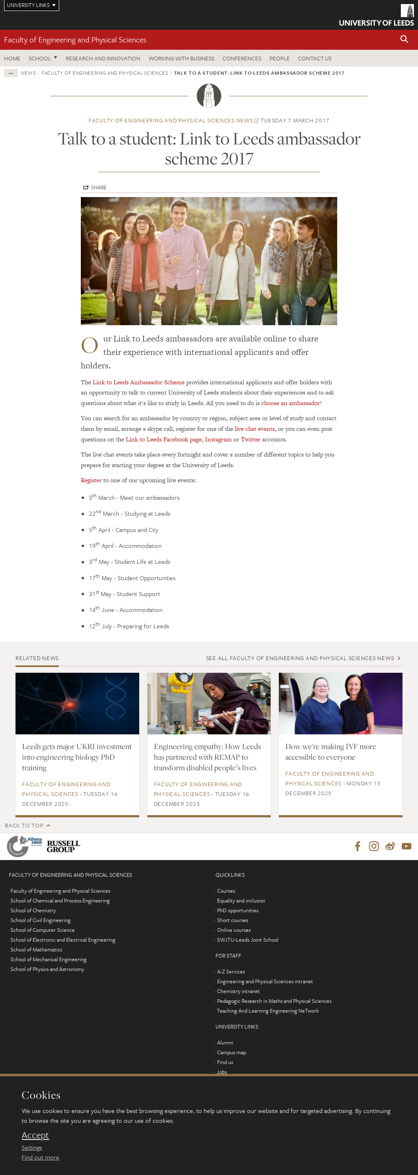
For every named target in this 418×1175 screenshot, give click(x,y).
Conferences (241, 58)
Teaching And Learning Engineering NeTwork (268, 1011)
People (279, 58)
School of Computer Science (43, 930)
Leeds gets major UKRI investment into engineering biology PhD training (77, 757)
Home (12, 58)
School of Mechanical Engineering (49, 959)
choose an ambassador (290, 403)
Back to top (24, 825)
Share (99, 187)
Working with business (181, 58)
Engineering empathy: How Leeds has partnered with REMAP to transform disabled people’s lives (207, 757)
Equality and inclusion (241, 900)
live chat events (255, 428)
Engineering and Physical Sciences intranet (265, 981)
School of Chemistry (33, 910)
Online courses (234, 930)
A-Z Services (231, 971)
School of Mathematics (36, 949)
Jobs (222, 1072)
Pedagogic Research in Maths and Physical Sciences (274, 1001)
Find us (225, 1062)
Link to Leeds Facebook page (164, 439)
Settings (32, 1147)
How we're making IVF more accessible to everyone (330, 751)
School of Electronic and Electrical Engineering (63, 940)
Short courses (232, 920)
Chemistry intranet (238, 991)
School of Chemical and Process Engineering (60, 900)
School (40, 58)
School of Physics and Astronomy (47, 969)
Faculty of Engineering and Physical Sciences (75, 39)
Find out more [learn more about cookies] (40, 1157)
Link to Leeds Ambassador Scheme (139, 382)
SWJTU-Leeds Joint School (247, 940)
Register (91, 480)
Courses (226, 891)
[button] (404, 39)
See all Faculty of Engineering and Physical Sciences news (300, 658)
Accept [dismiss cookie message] (35, 1135)
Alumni (225, 1042)
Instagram (218, 439)
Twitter (250, 439)
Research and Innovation (103, 58)
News (28, 72)
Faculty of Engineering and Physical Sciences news (171, 120)
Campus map (231, 1052)
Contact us (314, 58)
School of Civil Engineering (41, 920)
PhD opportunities (237, 910)
